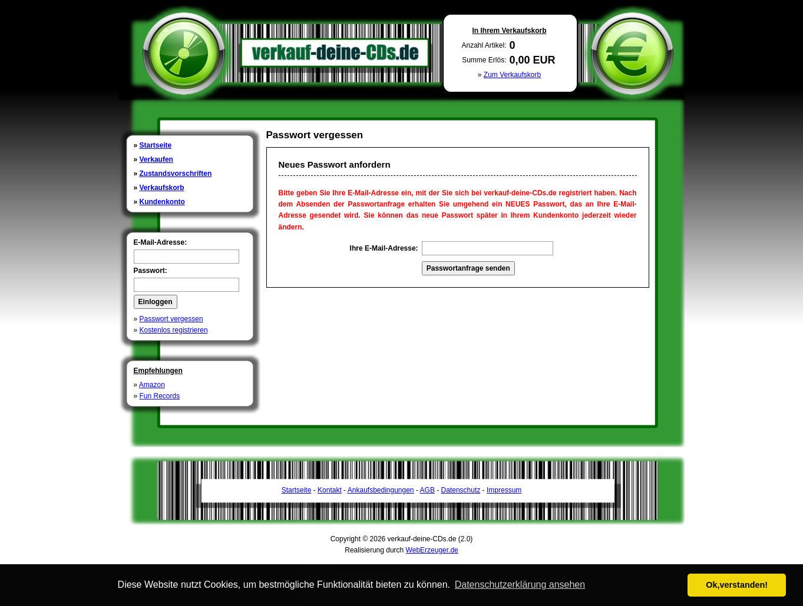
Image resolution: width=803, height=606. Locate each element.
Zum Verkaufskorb (512, 75)
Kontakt (330, 490)
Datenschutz (461, 490)
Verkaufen (156, 159)
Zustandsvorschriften (176, 173)
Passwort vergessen (171, 319)
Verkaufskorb (162, 188)
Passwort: (150, 271)
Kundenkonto (162, 202)
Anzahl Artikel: (483, 45)
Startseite (156, 145)
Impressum (504, 490)
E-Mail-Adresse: (160, 242)
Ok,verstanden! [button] (737, 585)
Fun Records (160, 396)
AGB (427, 490)
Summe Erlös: (484, 60)
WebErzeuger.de (432, 550)
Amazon (152, 385)
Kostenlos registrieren (174, 330)
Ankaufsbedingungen (381, 490)
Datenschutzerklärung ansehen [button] (520, 585)
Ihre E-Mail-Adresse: (384, 248)
